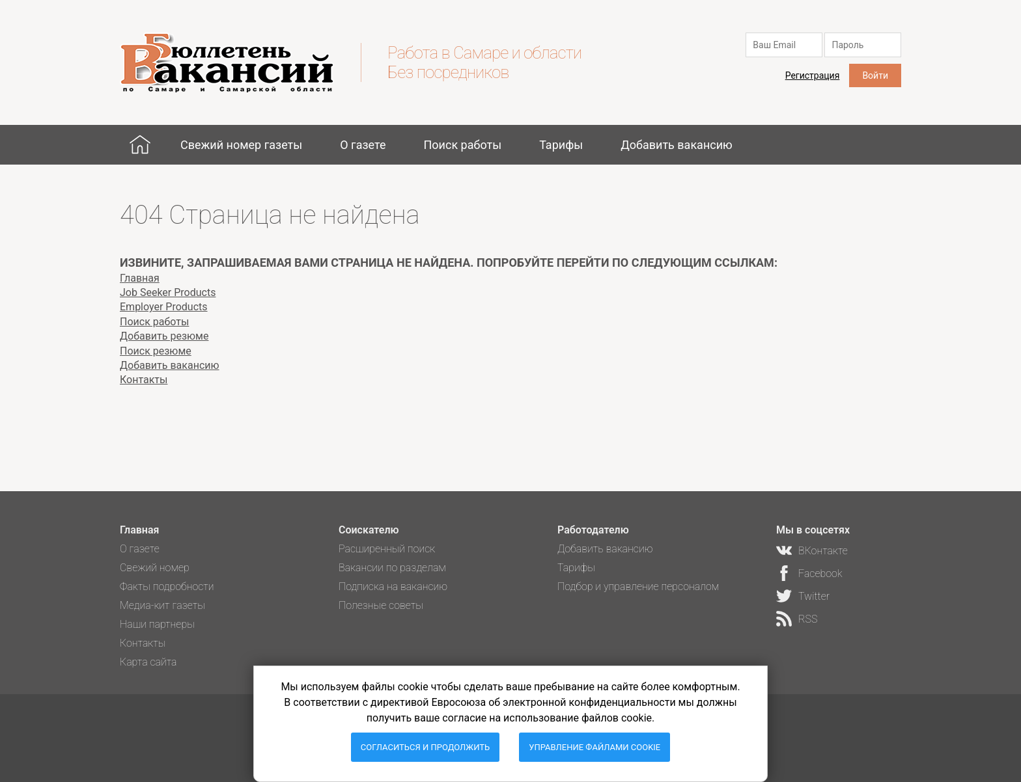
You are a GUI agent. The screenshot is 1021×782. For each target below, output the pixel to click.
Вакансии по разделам (392, 567)
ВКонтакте (823, 551)
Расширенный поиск (387, 549)
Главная (140, 144)
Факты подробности (167, 586)
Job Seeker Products (168, 292)
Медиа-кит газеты (162, 605)
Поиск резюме (155, 351)
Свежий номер (154, 567)
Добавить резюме (164, 336)
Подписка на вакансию (393, 586)
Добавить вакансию (677, 145)
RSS (807, 619)
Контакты (143, 379)
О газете (362, 145)
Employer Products (164, 307)
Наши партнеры (157, 624)
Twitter (814, 596)
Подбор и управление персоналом (638, 586)
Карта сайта (148, 662)
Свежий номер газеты (241, 145)
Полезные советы (381, 605)
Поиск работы (462, 145)
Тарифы (561, 145)
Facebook (820, 573)
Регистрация (812, 75)
